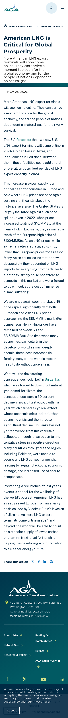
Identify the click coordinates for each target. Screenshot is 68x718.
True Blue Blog (51, 26)
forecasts (23, 140)
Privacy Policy (41, 701)
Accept (12, 710)
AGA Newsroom (20, 26)
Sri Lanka (52, 379)
